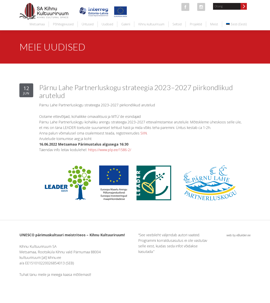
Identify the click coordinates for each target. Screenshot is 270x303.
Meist (214, 24)
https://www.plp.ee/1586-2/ (109, 149)
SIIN (143, 133)
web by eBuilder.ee (238, 235)
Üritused (88, 24)
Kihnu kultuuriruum (151, 24)
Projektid (196, 24)
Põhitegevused (63, 24)
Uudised (107, 24)
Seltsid (177, 24)
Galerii (125, 24)
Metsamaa (37, 24)
